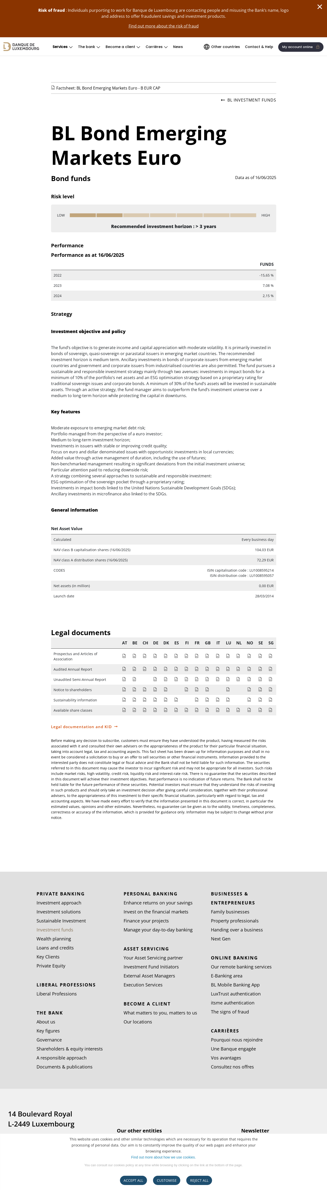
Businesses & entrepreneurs (233, 898)
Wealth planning (54, 939)
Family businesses (230, 912)
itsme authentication (232, 1003)
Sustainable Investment (61, 921)
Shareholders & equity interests (70, 1049)
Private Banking (61, 894)
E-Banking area (226, 976)
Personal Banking (151, 894)
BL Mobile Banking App (235, 985)
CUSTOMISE (167, 1180)
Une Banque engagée (233, 1049)
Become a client (120, 46)
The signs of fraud (230, 1012)
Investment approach (59, 903)
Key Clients (48, 957)
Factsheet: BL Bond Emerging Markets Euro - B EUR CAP (108, 88)
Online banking (234, 958)
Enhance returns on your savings (158, 903)
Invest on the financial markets (156, 912)
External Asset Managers (149, 976)
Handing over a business (237, 930)
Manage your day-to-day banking (158, 930)
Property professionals (235, 921)
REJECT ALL (199, 1180)
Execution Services (143, 985)
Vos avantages (226, 1058)
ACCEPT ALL (133, 1180)
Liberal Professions (66, 985)
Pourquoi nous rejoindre (237, 1040)
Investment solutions (59, 912)
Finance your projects (146, 921)
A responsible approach (62, 1058)
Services (60, 46)
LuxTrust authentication (236, 994)
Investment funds (55, 930)
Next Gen (220, 939)
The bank (86, 46)
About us (46, 1022)
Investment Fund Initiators (151, 967)
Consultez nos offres (232, 1067)
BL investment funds (248, 100)
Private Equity (51, 966)
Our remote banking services (241, 967)
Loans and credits (55, 948)
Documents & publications (65, 1067)
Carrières (154, 46)
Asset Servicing (146, 949)
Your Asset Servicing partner (153, 958)
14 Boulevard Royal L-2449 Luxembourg (41, 1118)
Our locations (138, 1022)
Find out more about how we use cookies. (163, 1157)
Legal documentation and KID (81, 726)
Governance (49, 1040)
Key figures (48, 1031)
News (178, 46)
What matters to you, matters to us (160, 1013)
